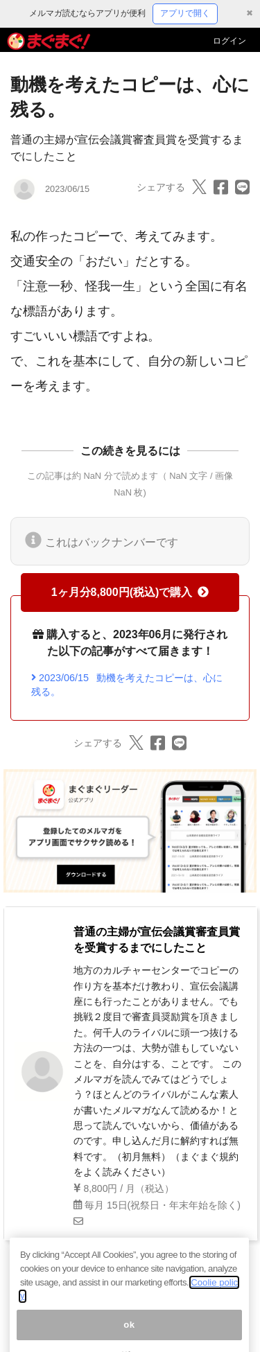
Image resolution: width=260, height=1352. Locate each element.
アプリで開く (185, 13)
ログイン (229, 41)
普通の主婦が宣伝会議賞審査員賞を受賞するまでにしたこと (156, 939)
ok (129, 1336)
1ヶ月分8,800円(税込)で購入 (130, 592)
